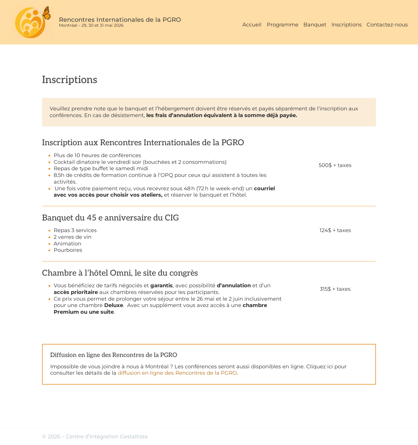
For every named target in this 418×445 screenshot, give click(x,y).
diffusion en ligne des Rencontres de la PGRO (177, 373)
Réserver (335, 172)
